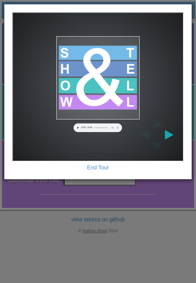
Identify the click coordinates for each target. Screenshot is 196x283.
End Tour (98, 167)
